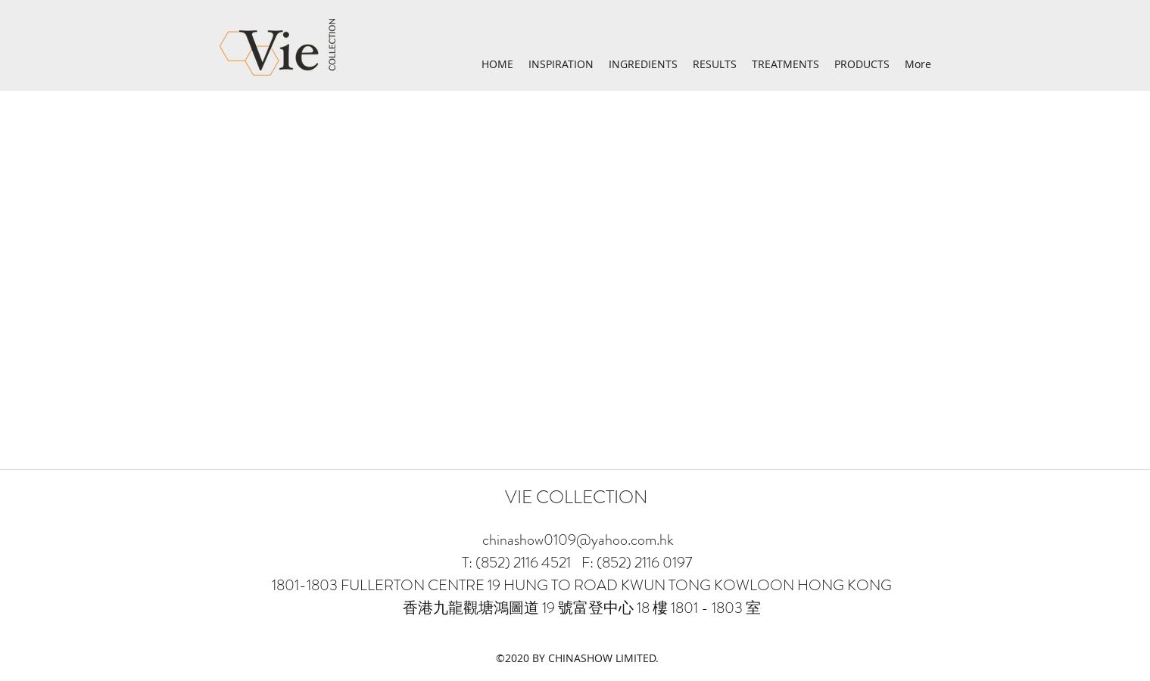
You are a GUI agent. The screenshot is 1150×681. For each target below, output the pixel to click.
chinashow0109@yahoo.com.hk (578, 540)
